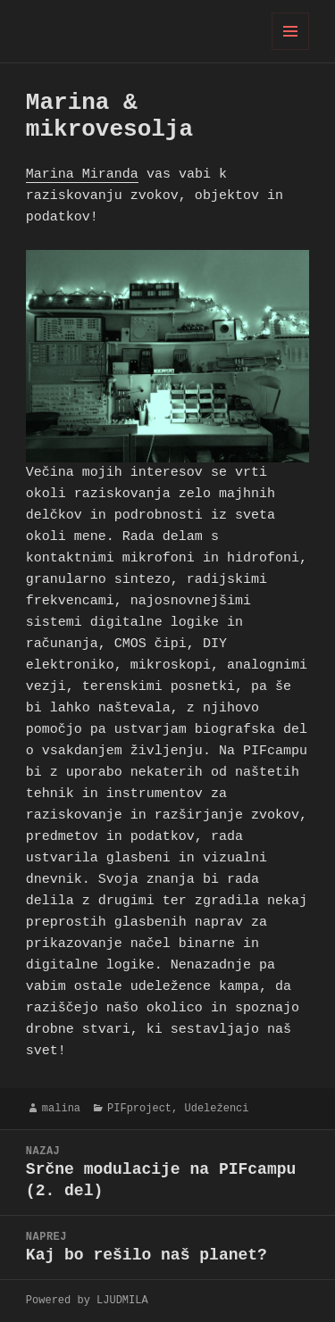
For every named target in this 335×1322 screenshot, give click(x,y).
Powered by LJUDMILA (87, 1300)
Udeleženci (216, 1108)
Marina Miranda (82, 175)
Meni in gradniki (290, 49)
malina (61, 1108)
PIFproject (139, 1108)
